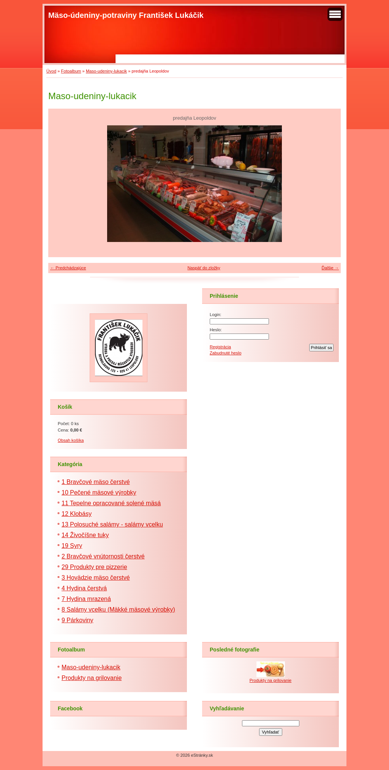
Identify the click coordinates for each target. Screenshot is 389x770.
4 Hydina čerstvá (84, 588)
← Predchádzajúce (68, 268)
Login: (215, 314)
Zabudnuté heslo (225, 353)
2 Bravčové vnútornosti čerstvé (103, 556)
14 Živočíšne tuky (85, 535)
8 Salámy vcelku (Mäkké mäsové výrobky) (118, 609)
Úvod (51, 71)
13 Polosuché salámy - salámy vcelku (112, 524)
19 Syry (72, 545)
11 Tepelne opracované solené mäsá (111, 503)
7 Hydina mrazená (86, 599)
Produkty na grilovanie (92, 678)
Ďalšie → (330, 268)
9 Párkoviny (77, 620)
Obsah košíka (71, 440)
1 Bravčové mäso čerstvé (96, 482)
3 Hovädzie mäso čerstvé (96, 577)
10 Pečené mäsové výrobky (99, 492)
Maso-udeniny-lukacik (106, 71)
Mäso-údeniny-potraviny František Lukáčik (126, 15)
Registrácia (220, 347)
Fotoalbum (71, 71)
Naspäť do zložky (203, 268)
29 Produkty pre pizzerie (94, 567)
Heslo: (216, 329)
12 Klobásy (77, 514)
